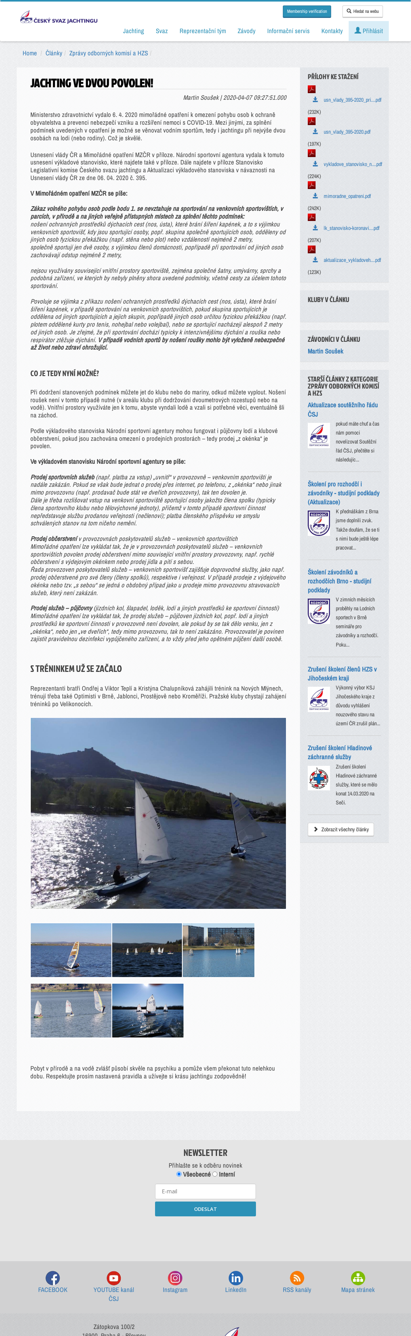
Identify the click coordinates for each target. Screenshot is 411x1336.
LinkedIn (236, 1184)
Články (54, 53)
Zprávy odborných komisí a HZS (108, 53)
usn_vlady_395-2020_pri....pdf (347, 99)
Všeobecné (193, 1076)
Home (30, 53)
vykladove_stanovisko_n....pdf (347, 164)
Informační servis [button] (288, 31)
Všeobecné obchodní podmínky (160, 1293)
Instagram (175, 1184)
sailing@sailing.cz (114, 1258)
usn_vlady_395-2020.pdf (341, 131)
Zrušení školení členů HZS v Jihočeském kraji (342, 673)
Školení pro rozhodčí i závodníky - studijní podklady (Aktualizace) (343, 493)
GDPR (212, 1293)
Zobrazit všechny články (341, 829)
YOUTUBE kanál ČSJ (113, 1189)
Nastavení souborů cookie (256, 1293)
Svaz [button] (162, 31)
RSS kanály (297, 1184)
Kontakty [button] (332, 31)
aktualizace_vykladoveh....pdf (347, 259)
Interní (223, 1076)
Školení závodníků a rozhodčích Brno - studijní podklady (339, 581)
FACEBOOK (52, 1184)
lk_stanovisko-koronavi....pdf (346, 228)
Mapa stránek (358, 1184)
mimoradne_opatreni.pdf (342, 196)
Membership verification (307, 11)
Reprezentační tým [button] (203, 31)
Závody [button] (247, 31)
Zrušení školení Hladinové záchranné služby (340, 752)
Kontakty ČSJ (114, 1272)
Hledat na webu (363, 11)
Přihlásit (369, 31)
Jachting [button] (133, 31)
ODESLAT (205, 1111)
